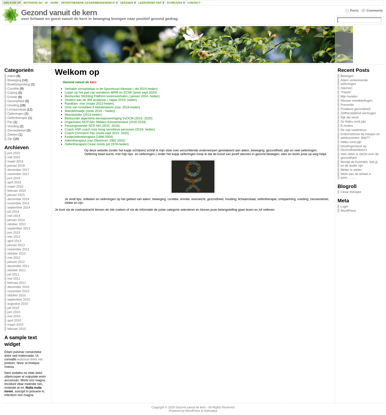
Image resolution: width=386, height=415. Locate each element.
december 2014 (18, 199)
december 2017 (18, 170)
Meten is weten (351, 170)
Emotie (12, 97)
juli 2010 (13, 308)
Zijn (10, 139)
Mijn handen (349, 96)
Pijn (10, 122)
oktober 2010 (16, 295)
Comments (375, 10)
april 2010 (14, 320)
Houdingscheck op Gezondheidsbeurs (353, 148)
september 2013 (18, 228)
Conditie (13, 88)
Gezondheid (15, 101)
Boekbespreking (18, 84)
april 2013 (14, 241)
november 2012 (18, 249)
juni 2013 (13, 232)
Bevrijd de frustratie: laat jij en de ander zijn (358, 163)
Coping (12, 93)
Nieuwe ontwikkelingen (356, 100)
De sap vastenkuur (353, 130)
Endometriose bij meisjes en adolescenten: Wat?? (360, 136)
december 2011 (18, 266)
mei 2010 (13, 316)
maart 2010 (15, 324)
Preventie (347, 105)
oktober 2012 (16, 253)
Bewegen (347, 76)
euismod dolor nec (30, 359)
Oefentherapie (17, 118)
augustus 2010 (17, 303)
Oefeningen (15, 113)
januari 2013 (16, 245)
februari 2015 (16, 190)
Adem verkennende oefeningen (354, 82)
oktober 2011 (16, 270)
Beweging (14, 80)
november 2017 (18, 174)
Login (344, 206)
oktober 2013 (16, 224)
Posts (354, 10)
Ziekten (12, 134)
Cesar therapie (350, 192)
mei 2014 (13, 216)
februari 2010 (16, 329)
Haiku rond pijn (350, 142)
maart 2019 (15, 161)
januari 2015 (16, 195)
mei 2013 (13, 237)
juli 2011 (13, 274)
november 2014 (18, 203)
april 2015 (14, 182)
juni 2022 (13, 153)
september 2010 (18, 299)
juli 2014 (13, 211)
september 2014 (18, 207)
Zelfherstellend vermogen (358, 113)
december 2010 (18, 287)
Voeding (13, 126)
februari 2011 (16, 283)
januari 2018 (16, 165)
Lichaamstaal (16, 109)
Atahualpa (210, 411)
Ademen (346, 88)
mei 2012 (13, 257)
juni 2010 (13, 312)
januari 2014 (16, 220)
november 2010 (18, 291)
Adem (11, 76)
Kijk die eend (349, 117)
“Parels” (346, 92)
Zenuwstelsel (16, 130)
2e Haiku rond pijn (353, 121)
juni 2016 (13, 178)
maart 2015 (15, 186)
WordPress (348, 210)
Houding (13, 105)
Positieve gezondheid (355, 109)
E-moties (346, 126)
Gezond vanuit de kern (59, 12)
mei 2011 (13, 278)
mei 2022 (13, 157)
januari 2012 (16, 262)
